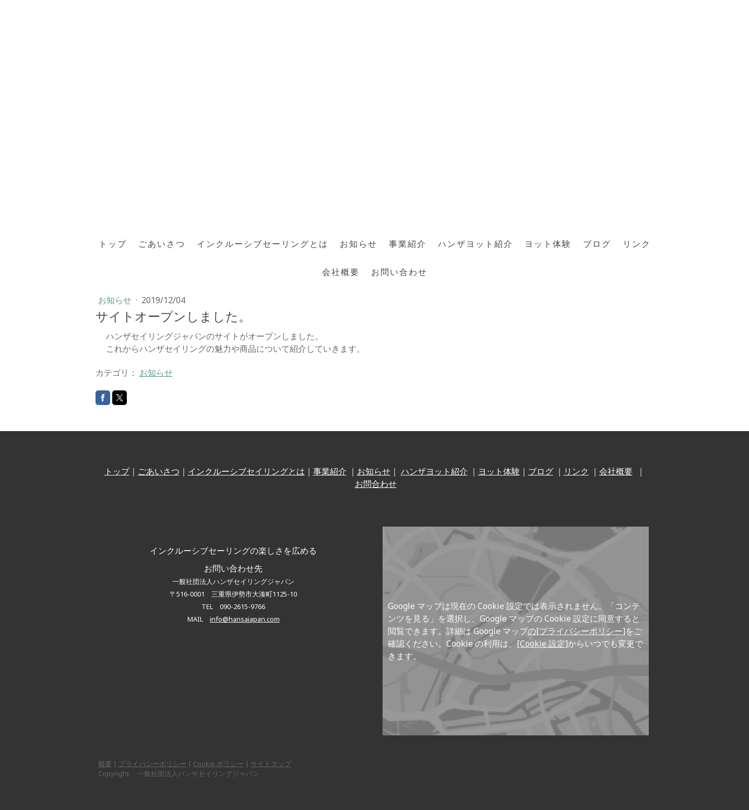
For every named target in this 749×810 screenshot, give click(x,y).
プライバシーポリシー (152, 763)
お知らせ (358, 243)
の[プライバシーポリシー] (576, 631)
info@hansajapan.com (245, 619)
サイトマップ (271, 763)
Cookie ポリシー (218, 763)
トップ (113, 243)
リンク (637, 243)
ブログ (597, 243)
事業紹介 (407, 243)
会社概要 (341, 272)
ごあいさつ (161, 243)
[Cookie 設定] (542, 643)
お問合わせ (376, 484)
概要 (105, 763)
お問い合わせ (399, 272)
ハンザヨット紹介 (475, 243)
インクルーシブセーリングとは (262, 243)
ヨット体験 (548, 243)
